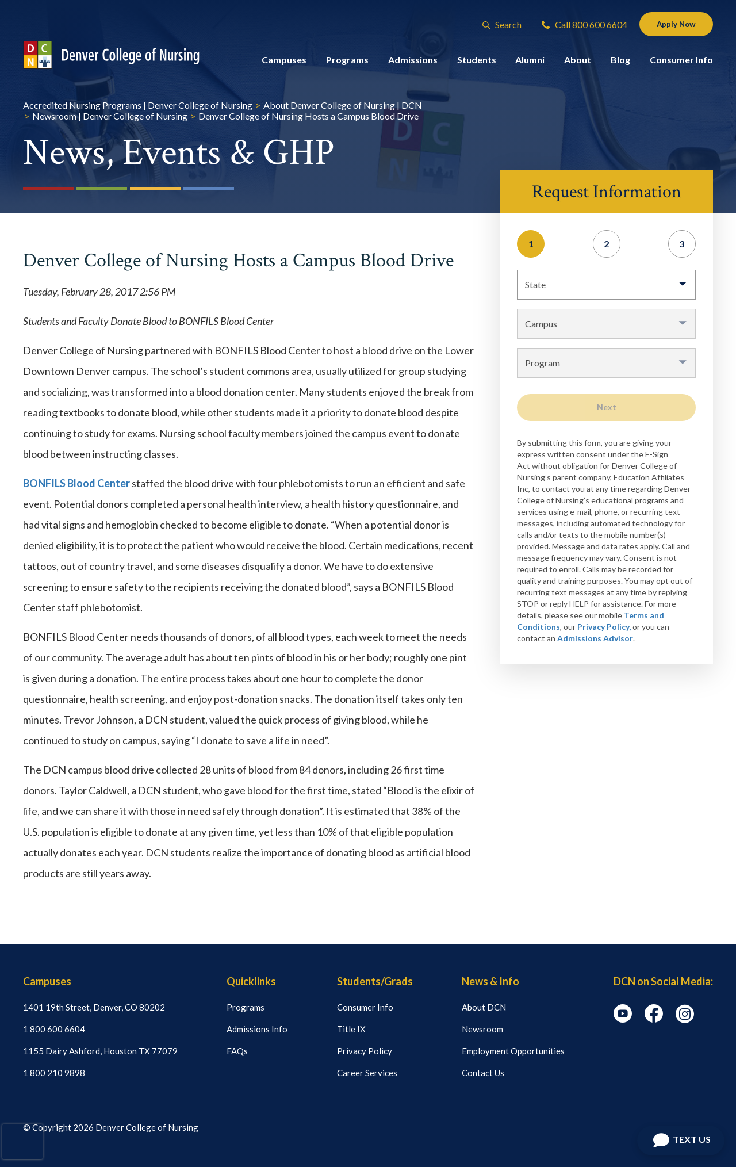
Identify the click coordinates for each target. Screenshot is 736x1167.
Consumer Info (365, 1007)
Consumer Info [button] (681, 61)
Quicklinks (251, 981)
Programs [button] (347, 61)
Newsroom (482, 1029)
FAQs (237, 1051)
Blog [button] (620, 61)
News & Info (490, 981)
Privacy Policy (364, 1051)
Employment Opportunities (513, 1051)
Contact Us (483, 1072)
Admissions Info (257, 1029)
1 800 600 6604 (54, 1029)
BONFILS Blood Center (76, 483)
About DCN (484, 1007)
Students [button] (476, 61)
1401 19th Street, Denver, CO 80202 (94, 1007)
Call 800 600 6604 (577, 25)
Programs (245, 1007)
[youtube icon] (623, 1019)
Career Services (367, 1072)
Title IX (351, 1029)
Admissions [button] (413, 61)
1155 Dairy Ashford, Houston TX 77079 (100, 1051)
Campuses (47, 981)
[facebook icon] (654, 1019)
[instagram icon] (685, 1020)
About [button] (577, 61)
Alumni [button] (530, 61)
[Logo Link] (122, 57)
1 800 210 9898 (54, 1072)
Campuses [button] (284, 61)
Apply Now (672, 25)
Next (606, 407)
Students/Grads (375, 981)
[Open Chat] (680, 1140)
